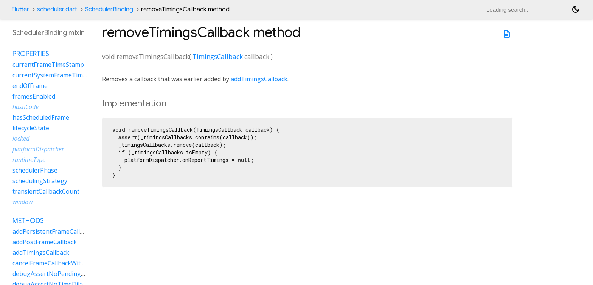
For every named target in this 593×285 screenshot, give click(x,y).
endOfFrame (30, 86)
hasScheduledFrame (40, 117)
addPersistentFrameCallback (52, 231)
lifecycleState (30, 128)
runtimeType (28, 160)
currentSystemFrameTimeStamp (58, 75)
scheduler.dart (57, 9)
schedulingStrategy (39, 181)
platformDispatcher (38, 149)
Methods (28, 221)
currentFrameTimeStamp (48, 64)
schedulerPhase (34, 170)
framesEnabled (33, 96)
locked (20, 138)
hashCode (25, 107)
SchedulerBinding (109, 9)
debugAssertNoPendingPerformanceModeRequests (86, 274)
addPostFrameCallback (44, 242)
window (22, 202)
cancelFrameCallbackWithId (51, 263)
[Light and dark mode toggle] (576, 9)
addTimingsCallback (259, 79)
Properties (30, 54)
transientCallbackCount (45, 191)
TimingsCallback (217, 56)
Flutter (20, 9)
